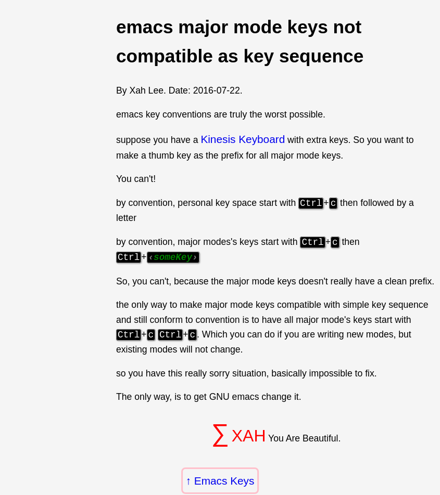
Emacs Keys (224, 481)
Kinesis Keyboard (242, 139)
